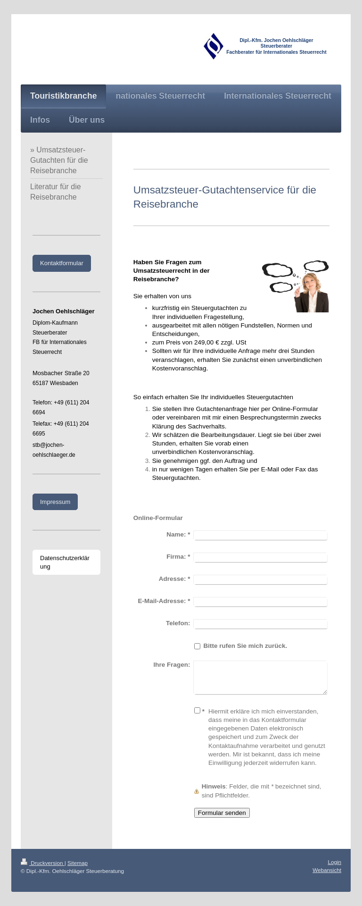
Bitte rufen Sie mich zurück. (245, 645)
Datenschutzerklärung (65, 562)
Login (334, 862)
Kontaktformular (61, 263)
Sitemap (77, 863)
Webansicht (327, 870)
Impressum (55, 501)
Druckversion (43, 863)
